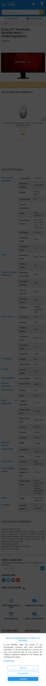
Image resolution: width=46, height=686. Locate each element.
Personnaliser (23, 673)
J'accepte (23, 679)
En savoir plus (9, 661)
